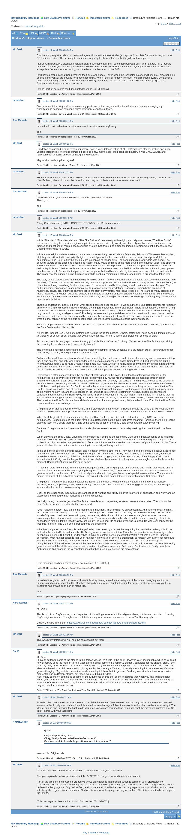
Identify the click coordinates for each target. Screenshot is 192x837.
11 (179, 23)
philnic (40, 26)
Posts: (42, 94)
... (177, 23)
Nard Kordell (20, 602)
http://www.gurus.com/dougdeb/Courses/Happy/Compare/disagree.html (106, 622)
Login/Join (173, 38)
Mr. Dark (17, 49)
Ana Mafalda (20, 120)
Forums (80, 17)
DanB (16, 651)
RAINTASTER (20, 722)
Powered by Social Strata (96, 811)
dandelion (30, 26)
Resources (122, 17)
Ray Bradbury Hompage (25, 17)
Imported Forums (100, 17)
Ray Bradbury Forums (57, 17)
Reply (169, 816)
